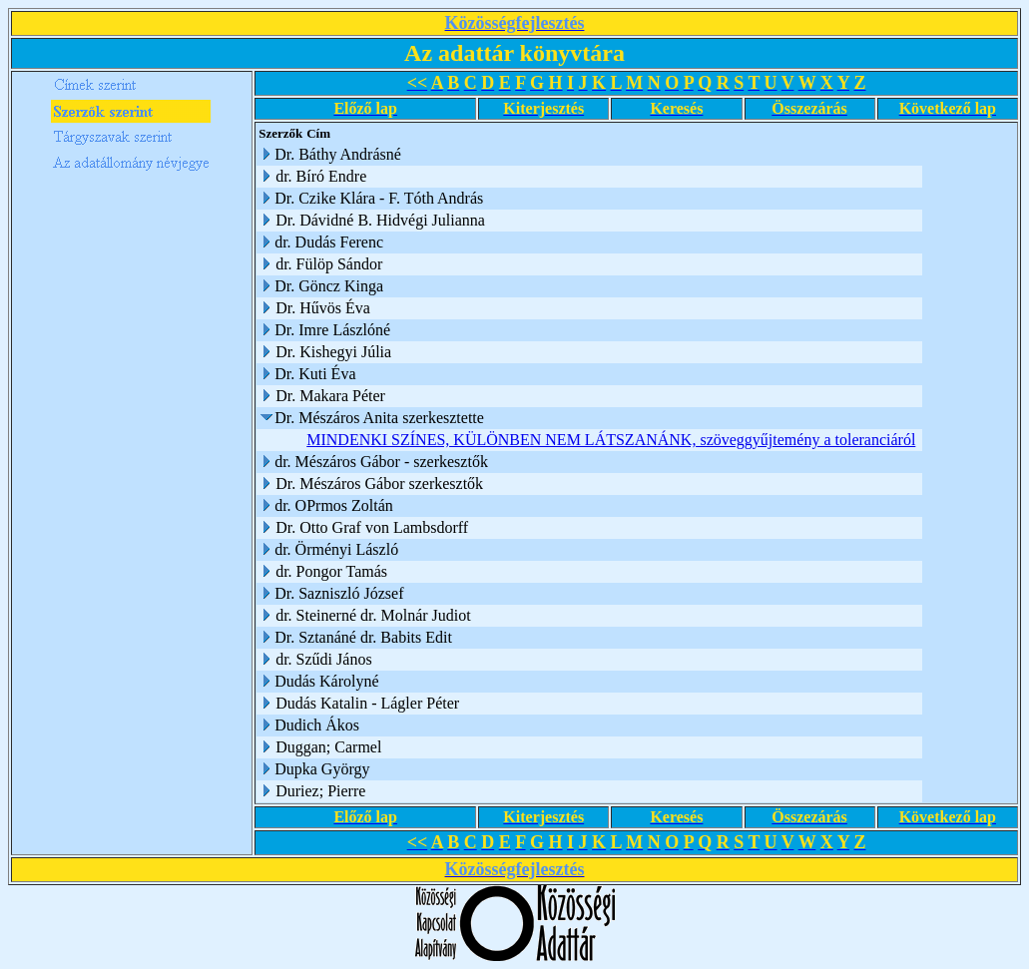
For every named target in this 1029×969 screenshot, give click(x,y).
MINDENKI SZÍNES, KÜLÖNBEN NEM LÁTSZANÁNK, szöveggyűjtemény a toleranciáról (610, 439)
